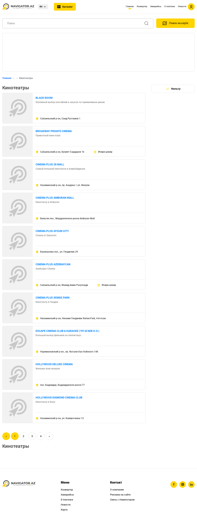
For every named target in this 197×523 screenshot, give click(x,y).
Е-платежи (169, 6)
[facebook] (173, 484)
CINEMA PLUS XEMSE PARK (53, 297)
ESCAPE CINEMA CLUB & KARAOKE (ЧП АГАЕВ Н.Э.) (67, 330)
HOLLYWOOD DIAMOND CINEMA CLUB (59, 397)
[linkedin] (191, 484)
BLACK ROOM (44, 97)
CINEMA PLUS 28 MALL (50, 164)
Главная (130, 6)
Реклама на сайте (120, 494)
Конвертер (142, 6)
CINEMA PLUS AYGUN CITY (52, 231)
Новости (182, 6)
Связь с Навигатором (122, 499)
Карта (64, 509)
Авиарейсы (155, 6)
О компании (117, 489)
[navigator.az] (18, 483)
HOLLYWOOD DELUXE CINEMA (54, 364)
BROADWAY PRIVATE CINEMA (54, 131)
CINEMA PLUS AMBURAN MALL (55, 197)
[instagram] (182, 484)
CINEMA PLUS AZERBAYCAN (53, 264)
